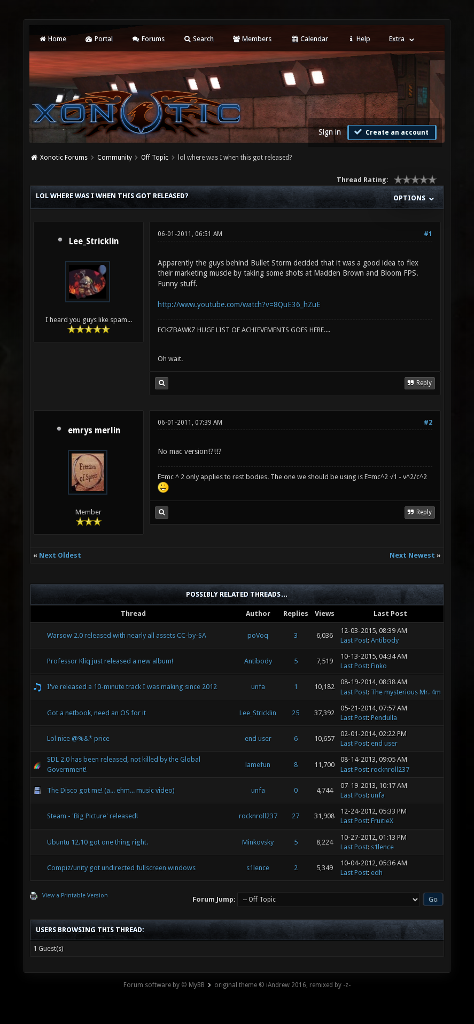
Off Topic (154, 157)
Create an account (391, 132)
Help (358, 39)
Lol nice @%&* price (78, 738)
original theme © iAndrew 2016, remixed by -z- (282, 985)
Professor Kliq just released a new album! (110, 661)
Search (198, 39)
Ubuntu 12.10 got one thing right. (97, 842)
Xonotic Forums (64, 157)
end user (258, 738)
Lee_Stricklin (94, 241)
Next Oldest (60, 555)
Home (52, 39)
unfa (258, 687)
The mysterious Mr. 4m (406, 692)
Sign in (329, 132)
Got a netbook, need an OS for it (96, 713)
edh (377, 873)
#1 (428, 234)
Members (251, 39)
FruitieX (382, 821)
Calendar (309, 39)
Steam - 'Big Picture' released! (92, 816)
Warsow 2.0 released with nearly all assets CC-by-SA (126, 635)
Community (114, 157)
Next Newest (412, 555)
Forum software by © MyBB (164, 985)
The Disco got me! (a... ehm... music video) (111, 790)
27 (295, 816)
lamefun (257, 765)
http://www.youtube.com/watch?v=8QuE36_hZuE (239, 304)
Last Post (354, 640)
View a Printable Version (75, 895)
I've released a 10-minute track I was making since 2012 (132, 687)
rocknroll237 (390, 769)
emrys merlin (94, 430)
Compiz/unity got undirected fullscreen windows (121, 868)
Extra (397, 39)
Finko (379, 666)
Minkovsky (258, 842)
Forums (147, 39)
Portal (99, 39)
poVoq (257, 635)
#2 (428, 422)
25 (295, 713)
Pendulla (384, 718)
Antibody (385, 640)
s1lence (382, 847)
